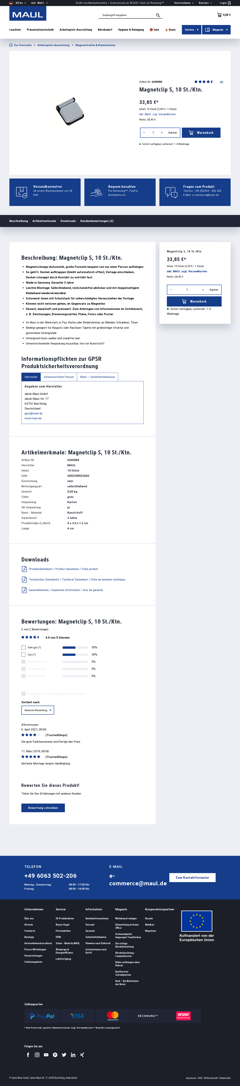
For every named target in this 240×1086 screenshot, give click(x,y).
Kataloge (29, 937)
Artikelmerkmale (44, 221)
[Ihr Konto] (225, 3)
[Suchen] (159, 15)
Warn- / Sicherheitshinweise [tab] (97, 377)
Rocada (149, 918)
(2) (221, 81)
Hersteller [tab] (31, 377)
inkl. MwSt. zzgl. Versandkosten (157, 114)
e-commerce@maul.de (205, 194)
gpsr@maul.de (34, 413)
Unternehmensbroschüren (38, 943)
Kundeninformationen (97, 918)
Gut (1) (32, 654)
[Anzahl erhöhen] (162, 132)
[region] (69, 111)
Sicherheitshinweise (96, 937)
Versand (90, 924)
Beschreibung (18, 221)
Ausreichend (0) (37, 668)
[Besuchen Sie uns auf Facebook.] (28, 1055)
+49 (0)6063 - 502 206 (207, 190)
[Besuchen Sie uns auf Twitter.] (64, 1055)
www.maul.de (33, 418)
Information (94, 909)
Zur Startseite (20, 45)
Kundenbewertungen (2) (96, 221)
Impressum (191, 1078)
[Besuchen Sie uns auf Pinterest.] (55, 1055)
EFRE (58, 937)
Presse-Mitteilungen (35, 949)
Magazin (121, 909)
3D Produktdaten (65, 918)
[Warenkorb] (223, 15)
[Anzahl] (153, 133)
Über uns (29, 918)
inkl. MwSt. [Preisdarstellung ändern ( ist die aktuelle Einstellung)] (40, 3)
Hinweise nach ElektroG (98, 943)
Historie (28, 924)
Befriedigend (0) (37, 661)
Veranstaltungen (33, 955)
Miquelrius (150, 930)
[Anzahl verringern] (144, 132)
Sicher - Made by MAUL (68, 943)
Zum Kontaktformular (192, 877)
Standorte (29, 930)
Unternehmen (33, 909)
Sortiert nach (30, 702)
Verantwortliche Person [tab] (59, 377)
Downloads (68, 221)
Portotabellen (63, 930)
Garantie (90, 930)
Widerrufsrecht (211, 1078)
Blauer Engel (62, 924)
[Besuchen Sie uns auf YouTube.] (46, 1055)
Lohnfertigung (63, 958)
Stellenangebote (33, 961)
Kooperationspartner (159, 909)
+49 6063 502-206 (50, 875)
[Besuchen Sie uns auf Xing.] (82, 1055)
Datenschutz (225, 1078)
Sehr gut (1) (34, 647)
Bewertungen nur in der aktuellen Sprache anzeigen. (57, 693)
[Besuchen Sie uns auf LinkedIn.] (73, 1055)
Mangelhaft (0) (36, 675)
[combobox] (131, 15)
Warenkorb (201, 132)
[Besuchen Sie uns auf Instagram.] (37, 1055)
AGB (200, 1078)
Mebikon (149, 924)
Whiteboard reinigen (126, 918)
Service (61, 909)
